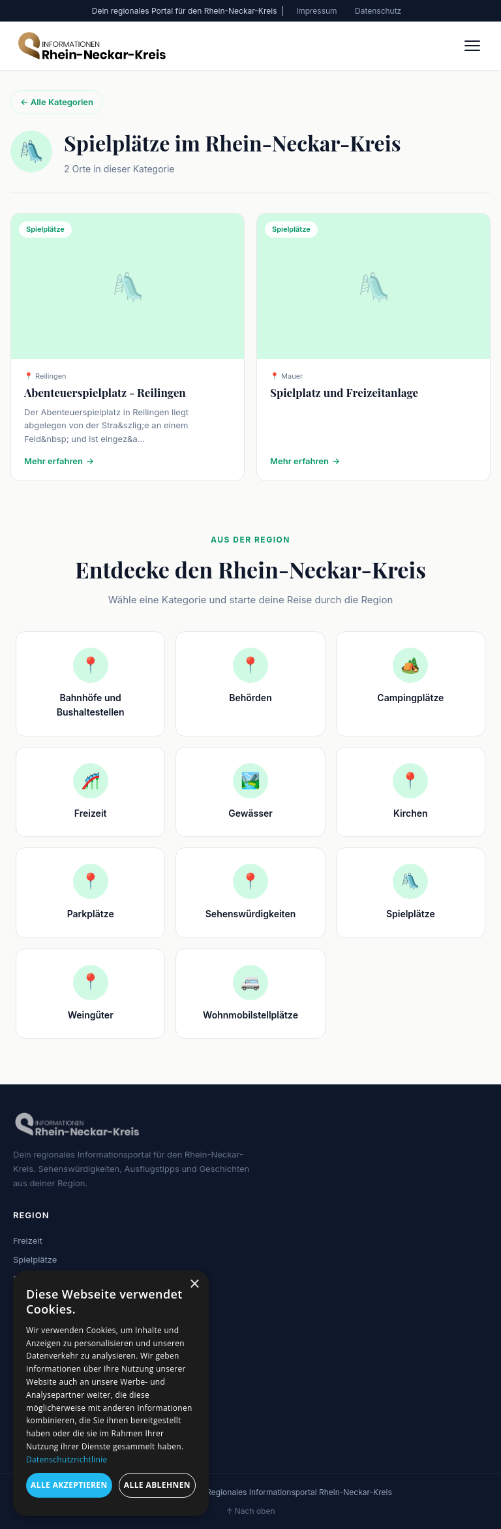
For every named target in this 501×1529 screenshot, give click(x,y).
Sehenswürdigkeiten (54, 1278)
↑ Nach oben (250, 1511)
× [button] (194, 1284)
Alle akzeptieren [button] (69, 1484)
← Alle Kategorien (56, 102)
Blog (22, 1394)
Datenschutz (378, 11)
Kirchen (28, 1296)
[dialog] (111, 1393)
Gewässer (33, 1315)
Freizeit (27, 1240)
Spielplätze (35, 1259)
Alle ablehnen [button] (157, 1484)
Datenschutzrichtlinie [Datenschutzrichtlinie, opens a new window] (67, 1459)
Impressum (316, 11)
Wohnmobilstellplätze (56, 1334)
